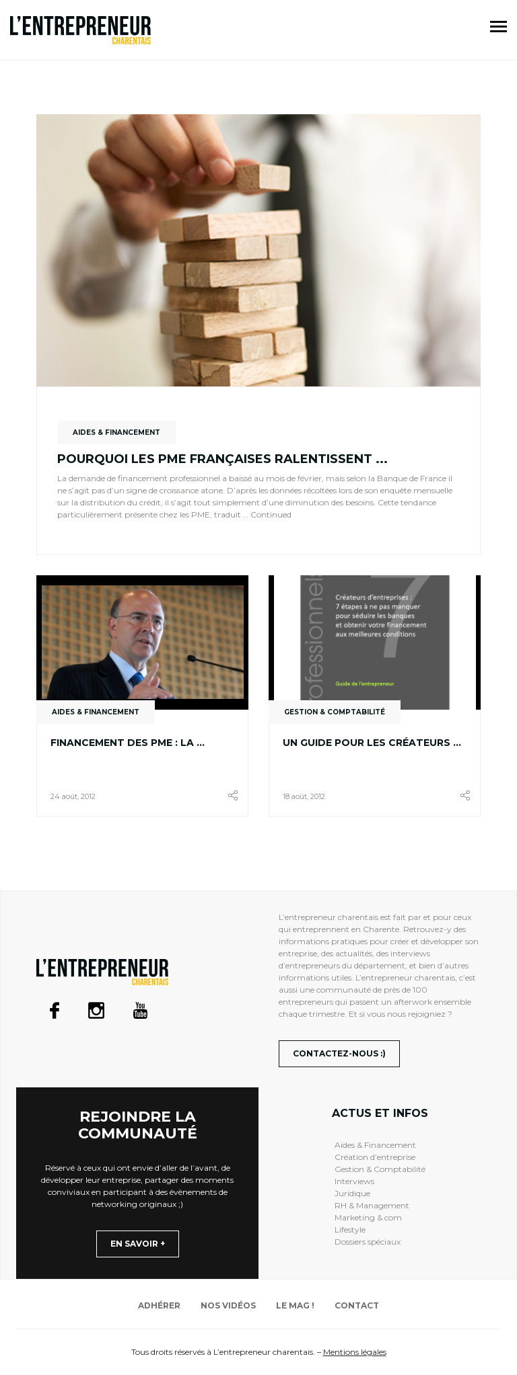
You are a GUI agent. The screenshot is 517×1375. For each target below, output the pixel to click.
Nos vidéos (228, 1305)
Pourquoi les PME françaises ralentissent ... (222, 459)
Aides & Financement (375, 1145)
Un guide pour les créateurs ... (372, 743)
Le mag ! (295, 1305)
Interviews (354, 1181)
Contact (357, 1305)
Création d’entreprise (375, 1157)
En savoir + (137, 1244)
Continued (270, 514)
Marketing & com (368, 1217)
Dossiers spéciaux (368, 1242)
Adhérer (159, 1305)
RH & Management (372, 1205)
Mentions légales (354, 1352)
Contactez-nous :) (339, 1053)
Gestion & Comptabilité (380, 1169)
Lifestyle (350, 1229)
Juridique (352, 1193)
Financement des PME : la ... (127, 743)
